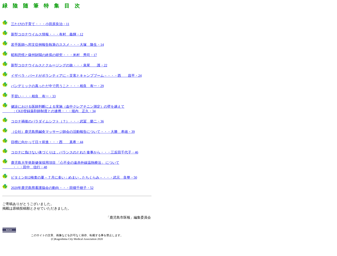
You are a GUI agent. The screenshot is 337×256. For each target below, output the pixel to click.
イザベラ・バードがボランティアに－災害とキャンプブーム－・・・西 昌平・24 (76, 75)
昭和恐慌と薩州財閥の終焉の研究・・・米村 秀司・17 (54, 55)
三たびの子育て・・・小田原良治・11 (40, 24)
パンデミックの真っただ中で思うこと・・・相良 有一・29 (57, 86)
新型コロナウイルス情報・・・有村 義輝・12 (47, 34)
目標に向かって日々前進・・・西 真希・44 (47, 142)
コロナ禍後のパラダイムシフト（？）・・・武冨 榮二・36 (57, 121)
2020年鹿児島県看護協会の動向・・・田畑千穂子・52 (52, 188)
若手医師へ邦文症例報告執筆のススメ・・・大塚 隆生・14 (57, 44)
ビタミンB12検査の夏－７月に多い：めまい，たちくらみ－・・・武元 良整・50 (74, 177)
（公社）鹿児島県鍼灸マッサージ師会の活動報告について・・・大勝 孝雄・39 (73, 131)
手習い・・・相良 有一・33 (33, 96)
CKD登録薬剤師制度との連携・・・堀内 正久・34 (56, 111)
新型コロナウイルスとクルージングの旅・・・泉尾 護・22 (59, 65)
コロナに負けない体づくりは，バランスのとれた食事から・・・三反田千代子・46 (74, 152)
